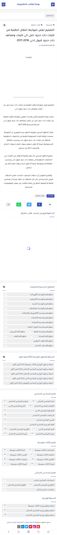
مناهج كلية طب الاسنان (29, 345)
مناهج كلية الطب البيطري (29, 341)
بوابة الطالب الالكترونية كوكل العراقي (20, 522)
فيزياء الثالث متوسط (42, 464)
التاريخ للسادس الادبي (14, 406)
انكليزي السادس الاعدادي (16, 429)
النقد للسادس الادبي (43, 429)
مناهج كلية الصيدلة (41, 336)
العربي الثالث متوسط (15, 455)
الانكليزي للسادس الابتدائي (41, 485)
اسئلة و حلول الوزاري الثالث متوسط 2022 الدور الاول (33, 364)
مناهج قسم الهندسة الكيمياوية (29, 299)
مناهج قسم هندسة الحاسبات (29, 318)
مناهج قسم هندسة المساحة (29, 322)
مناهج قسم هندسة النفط (41, 331)
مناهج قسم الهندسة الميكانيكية (29, 308)
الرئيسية (50, 25)
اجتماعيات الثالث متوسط (41, 450)
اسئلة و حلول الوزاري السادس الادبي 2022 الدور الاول (32, 378)
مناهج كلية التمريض (15, 331)
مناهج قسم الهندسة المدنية (29, 304)
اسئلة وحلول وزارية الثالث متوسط (28, 506)
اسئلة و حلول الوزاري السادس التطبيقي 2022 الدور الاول (31, 383)
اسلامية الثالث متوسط (42, 455)
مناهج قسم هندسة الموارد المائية (29, 327)
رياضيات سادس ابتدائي (28, 489)
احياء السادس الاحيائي (43, 401)
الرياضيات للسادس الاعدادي (28, 415)
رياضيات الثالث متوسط (15, 459)
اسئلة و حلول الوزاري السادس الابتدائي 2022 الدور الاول (32, 369)
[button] (39, 204)
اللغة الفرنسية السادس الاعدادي (28, 424)
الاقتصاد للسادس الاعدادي (41, 406)
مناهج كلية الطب (15, 336)
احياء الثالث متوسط (14, 450)
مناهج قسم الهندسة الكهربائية (29, 294)
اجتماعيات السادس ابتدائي (28, 480)
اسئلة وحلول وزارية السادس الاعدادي (28, 515)
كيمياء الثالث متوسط (15, 464)
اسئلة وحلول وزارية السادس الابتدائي (28, 510)
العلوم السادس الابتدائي (14, 485)
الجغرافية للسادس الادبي (28, 411)
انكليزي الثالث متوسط (42, 459)
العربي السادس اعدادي (28, 420)
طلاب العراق (37, 25)
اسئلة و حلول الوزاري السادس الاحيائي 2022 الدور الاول (32, 374)
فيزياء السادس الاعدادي (42, 434)
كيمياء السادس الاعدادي (15, 434)
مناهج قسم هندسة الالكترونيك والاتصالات (29, 313)
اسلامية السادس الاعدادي (15, 401)
